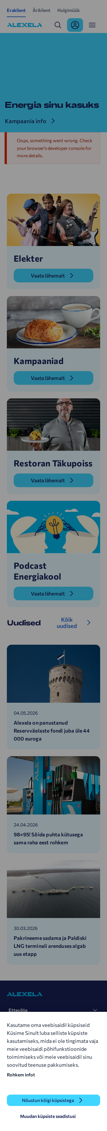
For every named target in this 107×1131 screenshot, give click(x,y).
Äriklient (42, 10)
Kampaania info (25, 120)
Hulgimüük (68, 10)
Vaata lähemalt (48, 275)
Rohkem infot (21, 1074)
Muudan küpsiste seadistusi (48, 1116)
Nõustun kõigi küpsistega (48, 1100)
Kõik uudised (67, 622)
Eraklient (16, 10)
